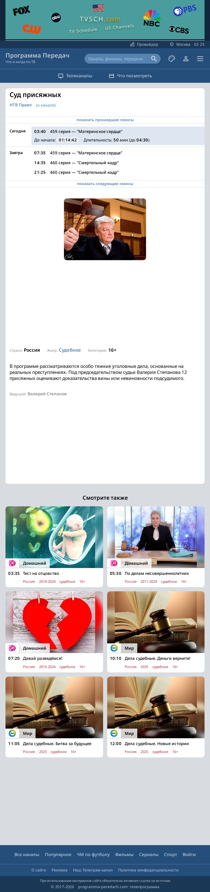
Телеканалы (75, 76)
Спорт (170, 854)
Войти (189, 854)
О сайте (38, 870)
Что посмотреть (130, 76)
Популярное (58, 854)
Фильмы (124, 854)
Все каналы (26, 854)
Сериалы (149, 854)
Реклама (60, 870)
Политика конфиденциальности (148, 870)
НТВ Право (21, 104)
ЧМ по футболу (93, 854)
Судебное (70, 350)
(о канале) (46, 105)
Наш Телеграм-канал (93, 870)
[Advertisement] (105, 304)
